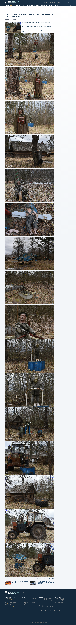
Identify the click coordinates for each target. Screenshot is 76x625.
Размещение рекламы (55, 591)
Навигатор (36, 5)
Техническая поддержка (44, 591)
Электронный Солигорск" (51, 614)
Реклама (56, 5)
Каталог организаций (28, 5)
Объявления (18, 5)
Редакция (65, 591)
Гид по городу (44, 5)
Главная (7, 5)
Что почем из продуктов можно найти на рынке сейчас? (17, 583)
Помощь (51, 5)
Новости (12, 5)
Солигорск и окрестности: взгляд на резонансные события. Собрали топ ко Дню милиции (42, 583)
